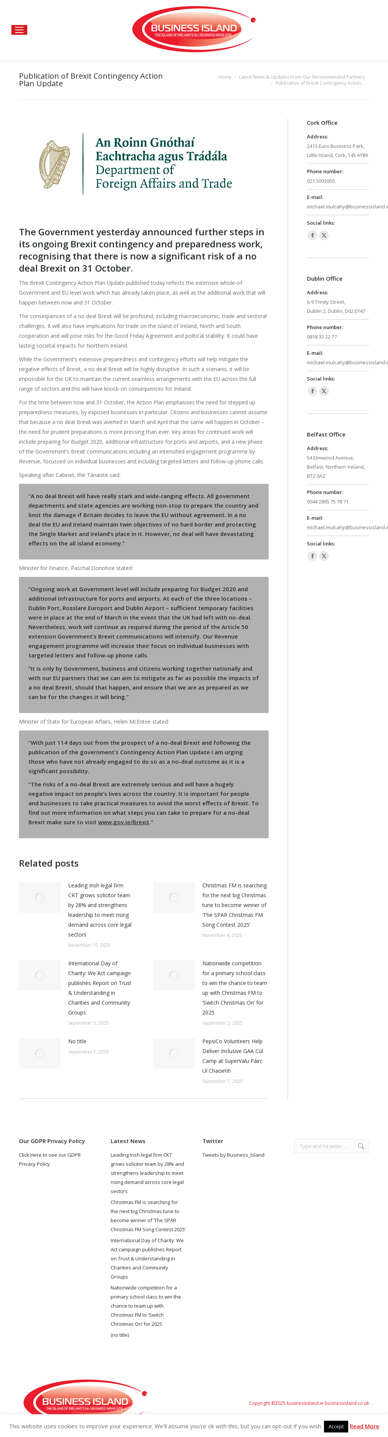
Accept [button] (336, 1426)
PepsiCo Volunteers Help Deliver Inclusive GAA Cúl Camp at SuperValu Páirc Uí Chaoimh (232, 1056)
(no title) (120, 1334)
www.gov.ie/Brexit (123, 822)
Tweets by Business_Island (233, 1154)
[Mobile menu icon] (19, 30)
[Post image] (40, 897)
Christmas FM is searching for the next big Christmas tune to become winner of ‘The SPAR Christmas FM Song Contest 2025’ (234, 905)
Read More (364, 1426)
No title (77, 1041)
